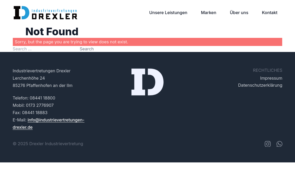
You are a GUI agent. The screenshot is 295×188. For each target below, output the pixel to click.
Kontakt (270, 12)
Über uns (239, 12)
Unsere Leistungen (168, 12)
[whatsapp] (279, 144)
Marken (208, 12)
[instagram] (267, 144)
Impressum (271, 78)
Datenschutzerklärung (260, 85)
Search (87, 48)
